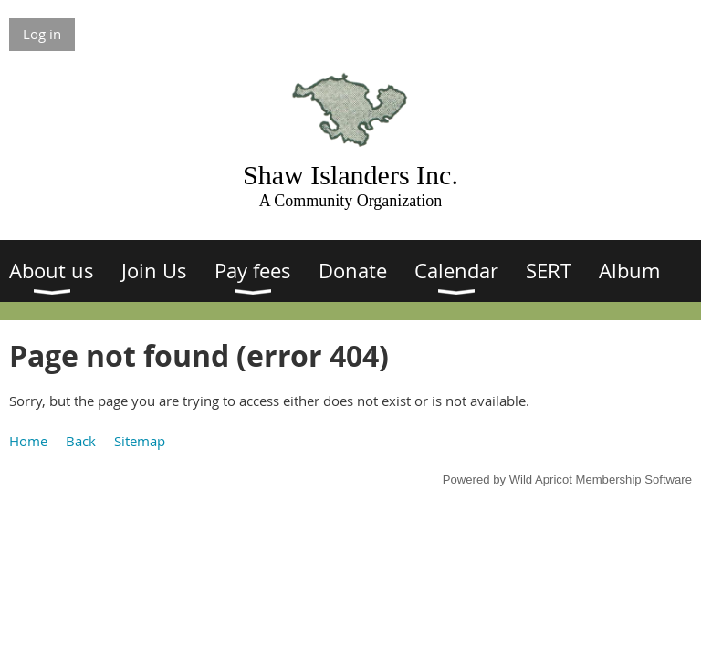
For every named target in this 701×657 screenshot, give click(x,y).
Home (28, 441)
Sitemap (139, 441)
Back (81, 441)
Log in (42, 34)
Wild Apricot (540, 479)
